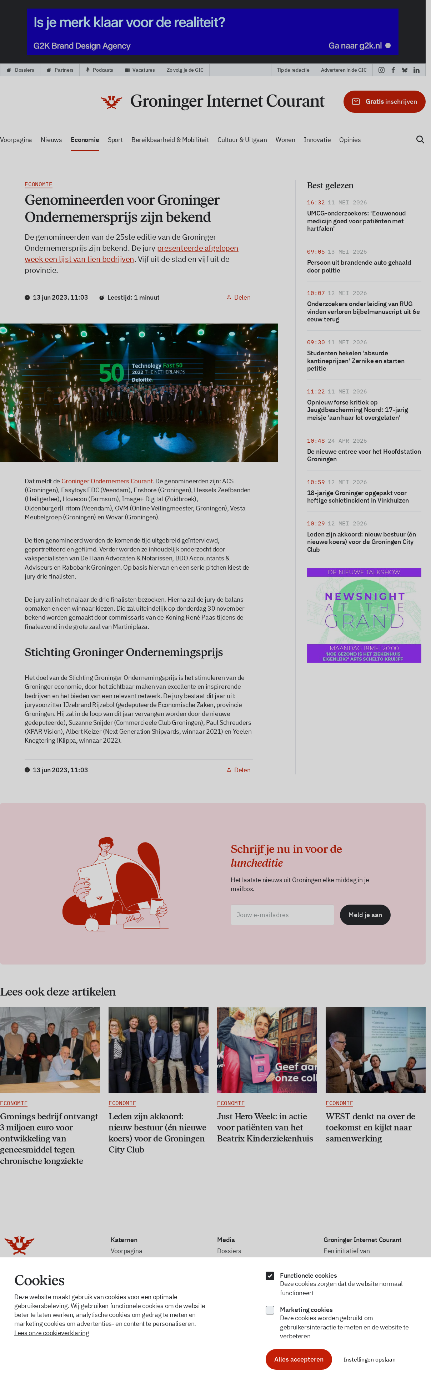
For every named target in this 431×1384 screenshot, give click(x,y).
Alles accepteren (299, 1359)
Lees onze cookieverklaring (51, 1333)
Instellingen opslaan (370, 1359)
